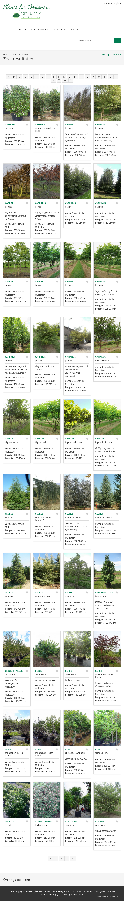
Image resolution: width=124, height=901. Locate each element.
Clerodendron (44, 821)
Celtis (68, 592)
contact (75, 29)
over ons (59, 29)
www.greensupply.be (73, 894)
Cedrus (9, 513)
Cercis (38, 670)
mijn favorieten (113, 54)
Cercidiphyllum (104, 592)
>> (73, 858)
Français (108, 3)
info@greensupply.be (50, 894)
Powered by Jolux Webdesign (108, 896)
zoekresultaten (20, 54)
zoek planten (39, 29)
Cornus (99, 821)
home (22, 29)
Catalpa (9, 438)
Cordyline (71, 821)
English (117, 3)
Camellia (10, 124)
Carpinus (70, 124)
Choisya (9, 821)
